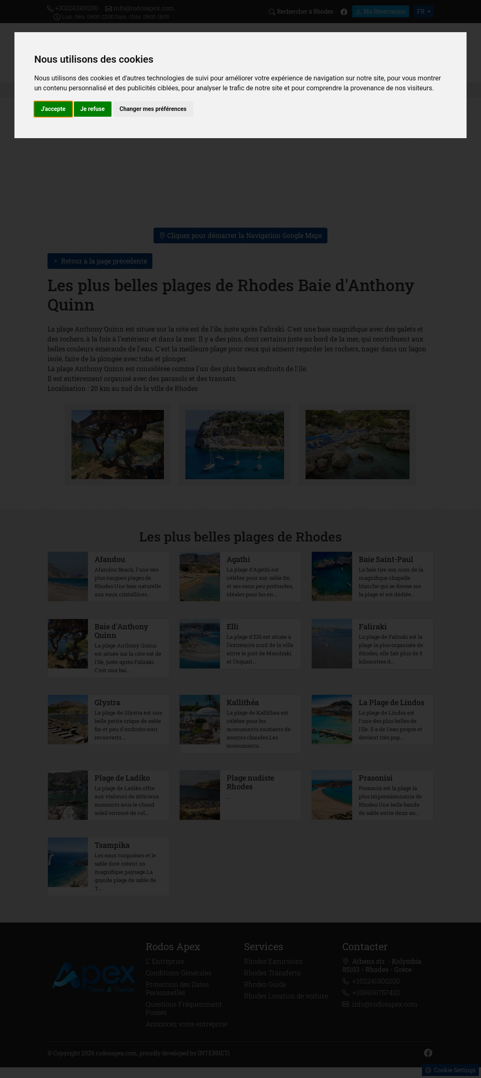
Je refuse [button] (93, 109)
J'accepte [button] (53, 109)
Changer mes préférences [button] (153, 109)
